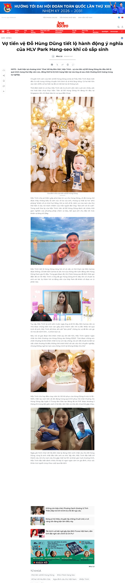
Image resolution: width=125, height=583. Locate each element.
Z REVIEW (95, 31)
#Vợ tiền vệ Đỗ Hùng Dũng (42, 575)
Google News (121, 38)
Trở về (4, 91)
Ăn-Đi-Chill (74, 31)
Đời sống (8, 31)
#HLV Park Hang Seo (66, 575)
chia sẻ (52, 65)
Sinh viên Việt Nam (85, 17)
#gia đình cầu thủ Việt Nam (65, 579)
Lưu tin (4, 81)
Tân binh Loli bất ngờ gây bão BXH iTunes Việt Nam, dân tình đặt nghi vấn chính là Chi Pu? (69, 532)
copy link (62, 65)
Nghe (4, 70)
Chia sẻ (4, 75)
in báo (68, 65)
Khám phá (17, 31)
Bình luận (4, 86)
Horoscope (114, 31)
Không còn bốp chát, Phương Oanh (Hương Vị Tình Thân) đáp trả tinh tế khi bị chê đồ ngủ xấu (67, 509)
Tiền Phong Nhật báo (68, 17)
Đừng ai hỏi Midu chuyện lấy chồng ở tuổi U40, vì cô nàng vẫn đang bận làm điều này (67, 520)
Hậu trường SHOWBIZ (59, 31)
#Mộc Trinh (84, 579)
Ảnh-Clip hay (85, 31)
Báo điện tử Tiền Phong (62, 24)
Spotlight (105, 31)
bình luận (73, 65)
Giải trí (25, 31)
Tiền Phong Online (50, 17)
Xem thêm (121, 31)
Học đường (33, 31)
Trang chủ (3, 31)
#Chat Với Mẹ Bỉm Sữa (40, 579)
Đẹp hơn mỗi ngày (45, 31)
